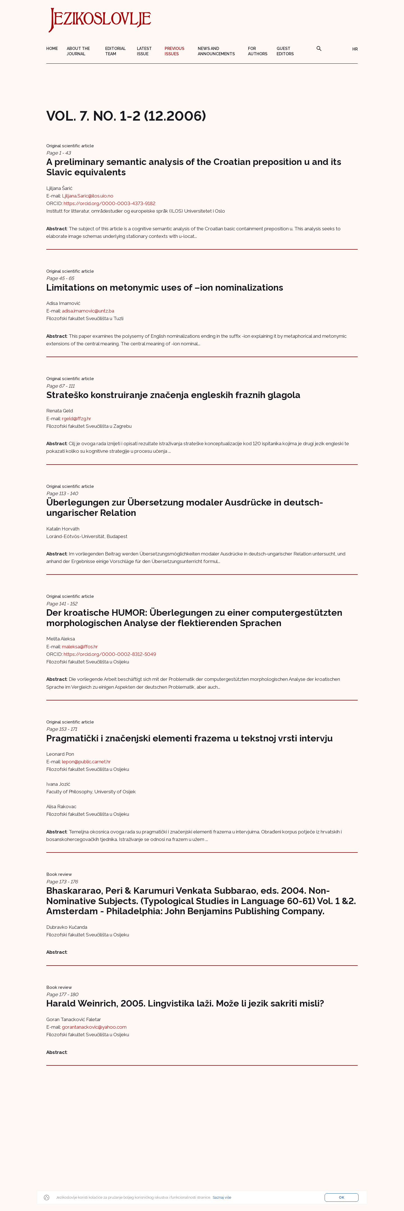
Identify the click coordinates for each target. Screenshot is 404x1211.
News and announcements (216, 51)
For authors (257, 51)
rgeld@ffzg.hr (76, 418)
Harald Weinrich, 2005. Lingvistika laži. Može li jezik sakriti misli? (185, 1003)
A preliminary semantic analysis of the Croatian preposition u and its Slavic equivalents (193, 167)
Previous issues (174, 51)
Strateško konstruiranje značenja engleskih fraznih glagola (173, 395)
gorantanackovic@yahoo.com (94, 1027)
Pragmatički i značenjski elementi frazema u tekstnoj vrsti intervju (189, 738)
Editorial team (115, 51)
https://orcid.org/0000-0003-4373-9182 (109, 203)
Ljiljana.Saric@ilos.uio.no (87, 196)
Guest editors (285, 51)
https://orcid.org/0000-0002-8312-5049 (110, 654)
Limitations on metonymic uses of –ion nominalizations (164, 287)
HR (355, 49)
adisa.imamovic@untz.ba (88, 311)
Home (52, 48)
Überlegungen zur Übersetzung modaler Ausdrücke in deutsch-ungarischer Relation (184, 507)
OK (342, 1197)
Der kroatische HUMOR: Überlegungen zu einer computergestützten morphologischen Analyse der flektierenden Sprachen (194, 617)
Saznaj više (222, 1197)
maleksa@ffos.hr (80, 646)
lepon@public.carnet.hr (86, 761)
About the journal (78, 51)
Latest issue (144, 51)
